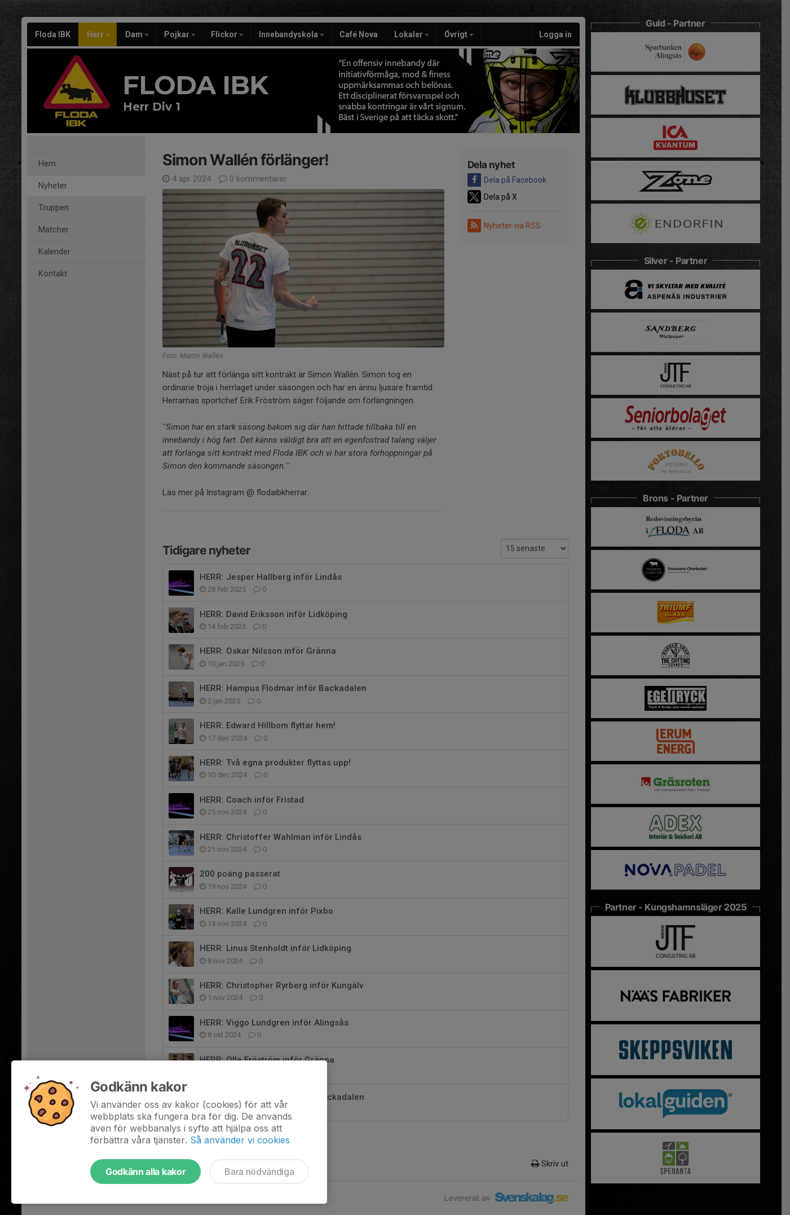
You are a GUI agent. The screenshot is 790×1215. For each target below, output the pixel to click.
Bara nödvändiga (259, 1171)
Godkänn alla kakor (145, 1171)
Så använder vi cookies (240, 1140)
